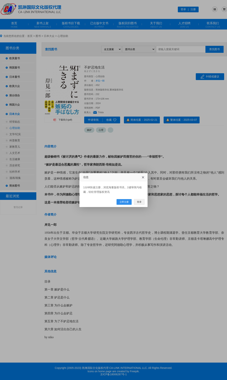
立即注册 (124, 202)
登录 (139, 202)
